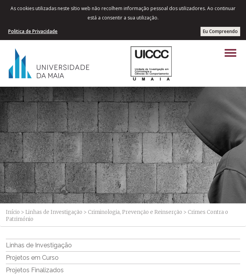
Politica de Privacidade (33, 31)
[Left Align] (230, 53)
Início (13, 212)
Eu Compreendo (220, 31)
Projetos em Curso (32, 257)
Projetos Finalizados (35, 270)
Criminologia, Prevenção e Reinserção (135, 212)
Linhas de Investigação (53, 212)
